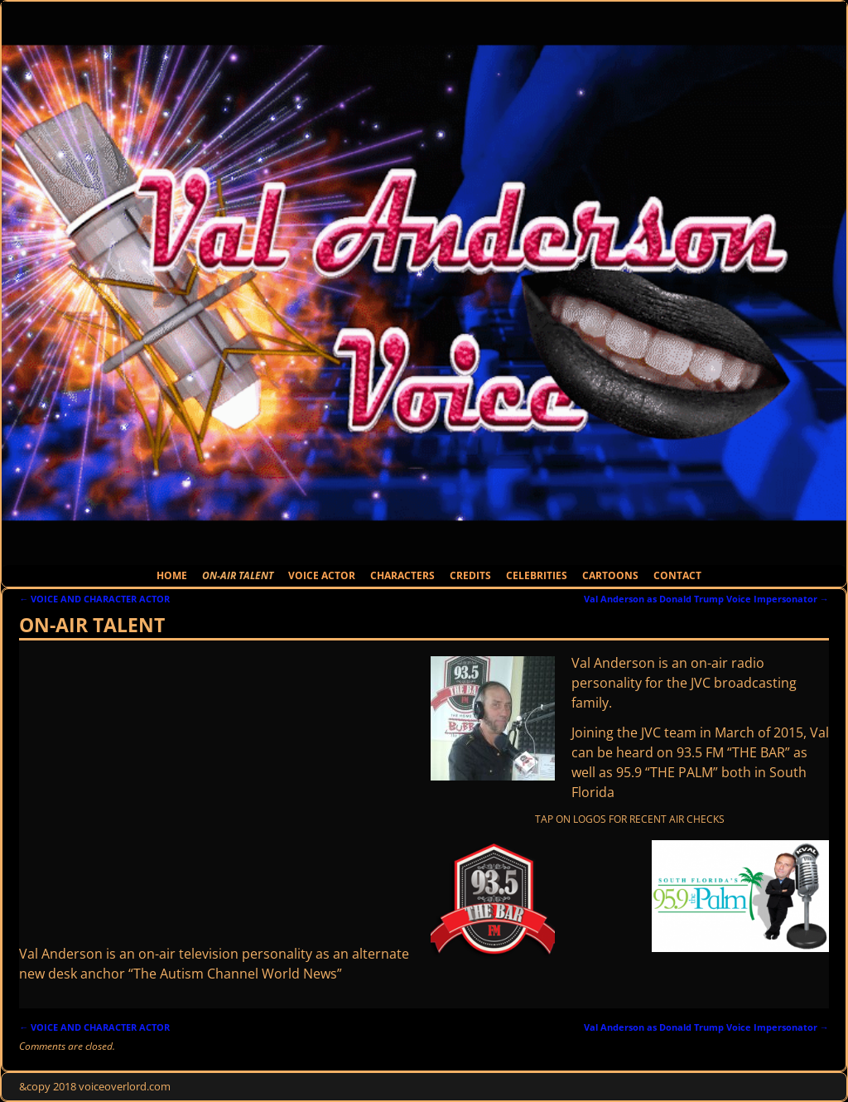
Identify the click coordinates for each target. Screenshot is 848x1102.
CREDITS (470, 575)
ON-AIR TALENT (237, 575)
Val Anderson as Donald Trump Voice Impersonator (706, 598)
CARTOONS (610, 575)
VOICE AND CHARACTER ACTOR (94, 598)
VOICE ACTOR (321, 575)
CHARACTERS (402, 575)
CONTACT (677, 575)
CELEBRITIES (536, 575)
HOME (172, 575)
